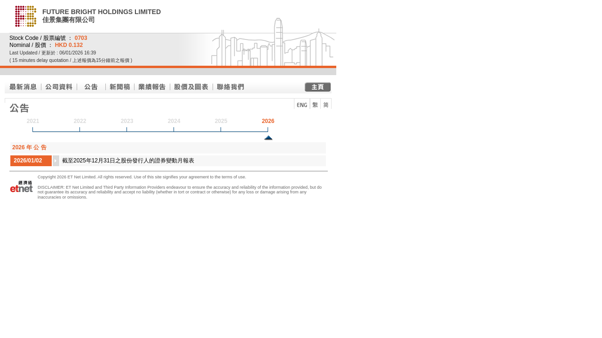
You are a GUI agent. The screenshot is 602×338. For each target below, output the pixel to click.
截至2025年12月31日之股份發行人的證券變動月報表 (128, 160)
